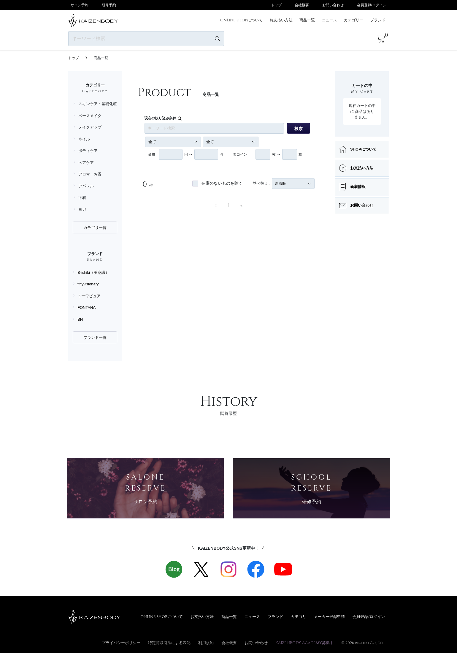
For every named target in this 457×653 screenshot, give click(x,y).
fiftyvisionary (88, 284)
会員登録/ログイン (371, 5)
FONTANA (86, 307)
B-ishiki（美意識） (93, 272)
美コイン (240, 154)
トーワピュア (89, 296)
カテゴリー (353, 20)
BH (80, 319)
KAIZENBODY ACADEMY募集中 (304, 642)
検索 (298, 128)
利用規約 (206, 642)
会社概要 (302, 5)
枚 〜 (276, 154)
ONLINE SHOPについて (241, 20)
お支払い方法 (281, 20)
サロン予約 (79, 5)
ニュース (329, 20)
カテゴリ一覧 (95, 227)
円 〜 (188, 154)
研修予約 (109, 5)
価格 (151, 154)
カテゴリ (298, 616)
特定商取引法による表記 (169, 642)
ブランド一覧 (95, 337)
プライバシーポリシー (121, 642)
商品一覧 (307, 20)
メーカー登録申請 (329, 616)
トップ (276, 5)
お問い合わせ (333, 5)
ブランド (377, 20)
